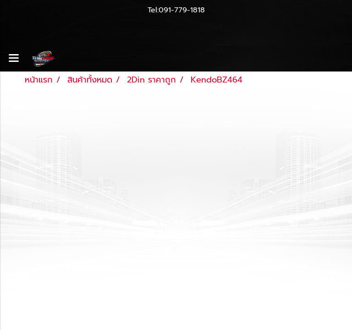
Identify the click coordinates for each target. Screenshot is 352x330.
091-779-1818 (182, 10)
